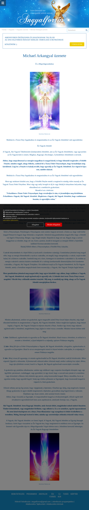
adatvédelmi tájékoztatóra (10, 220)
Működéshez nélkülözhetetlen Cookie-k (16, 212)
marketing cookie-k (10, 216)
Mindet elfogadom (53, 225)
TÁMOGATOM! (76, 44)
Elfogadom (35, 225)
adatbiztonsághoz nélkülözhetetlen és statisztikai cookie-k (21, 214)
